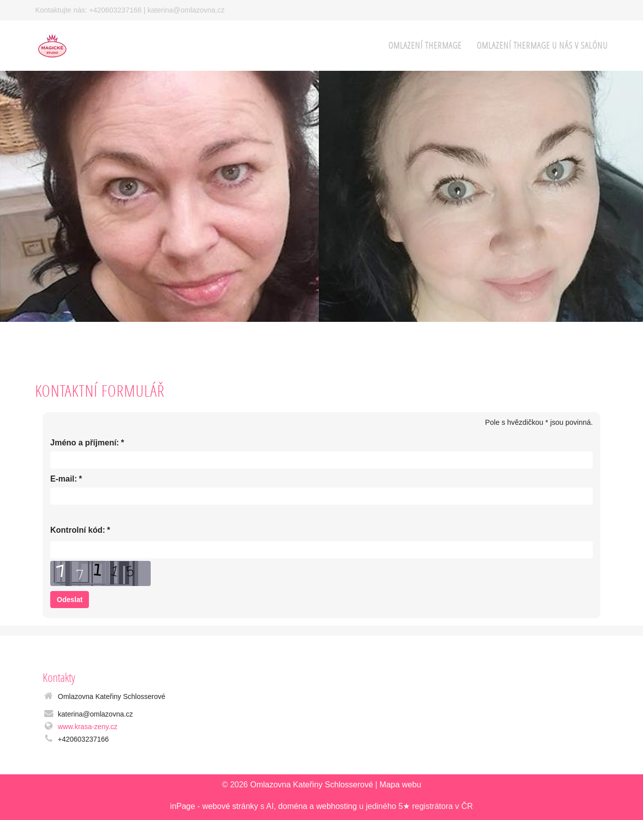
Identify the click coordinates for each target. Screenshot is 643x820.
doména (292, 806)
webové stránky (230, 806)
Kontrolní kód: (77, 530)
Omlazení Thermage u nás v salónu (542, 45)
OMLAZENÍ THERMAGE (425, 45)
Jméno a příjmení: (84, 443)
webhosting (336, 806)
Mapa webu (400, 784)
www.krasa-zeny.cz (88, 727)
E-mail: (63, 479)
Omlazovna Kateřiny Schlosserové (311, 784)
